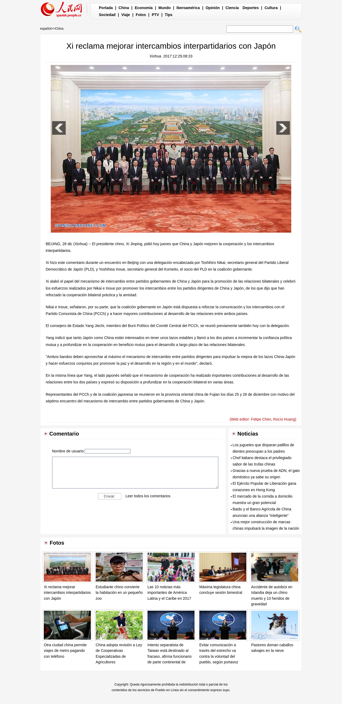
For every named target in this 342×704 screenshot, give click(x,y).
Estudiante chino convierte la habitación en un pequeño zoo (119, 593)
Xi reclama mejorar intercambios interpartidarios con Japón (67, 593)
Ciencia (232, 8)
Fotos (141, 15)
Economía (144, 8)
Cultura (271, 8)
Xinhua (155, 56)
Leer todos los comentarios (148, 496)
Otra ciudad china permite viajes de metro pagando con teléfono (65, 651)
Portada (106, 8)
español (45, 28)
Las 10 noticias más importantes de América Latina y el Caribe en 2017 (169, 593)
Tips (169, 15)
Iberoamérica (188, 8)
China (124, 8)
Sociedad (107, 15)
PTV (155, 15)
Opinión (212, 8)
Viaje (125, 15)
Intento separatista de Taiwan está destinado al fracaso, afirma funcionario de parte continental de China (169, 656)
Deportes (251, 8)
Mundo (164, 8)
